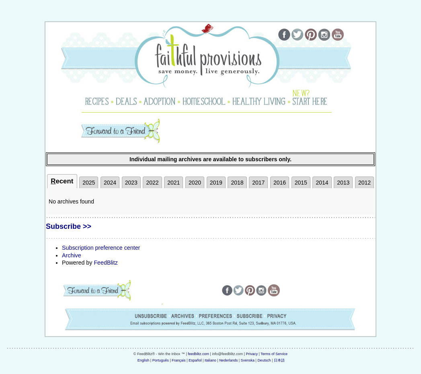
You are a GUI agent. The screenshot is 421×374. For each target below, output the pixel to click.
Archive (71, 255)
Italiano (210, 360)
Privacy (252, 354)
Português (160, 360)
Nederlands (228, 360)
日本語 (279, 360)
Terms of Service (274, 354)
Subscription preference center (101, 248)
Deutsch (264, 360)
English (144, 360)
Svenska (248, 360)
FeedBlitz (105, 262)
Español (195, 360)
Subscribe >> (68, 226)
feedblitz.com (198, 354)
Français (179, 360)
